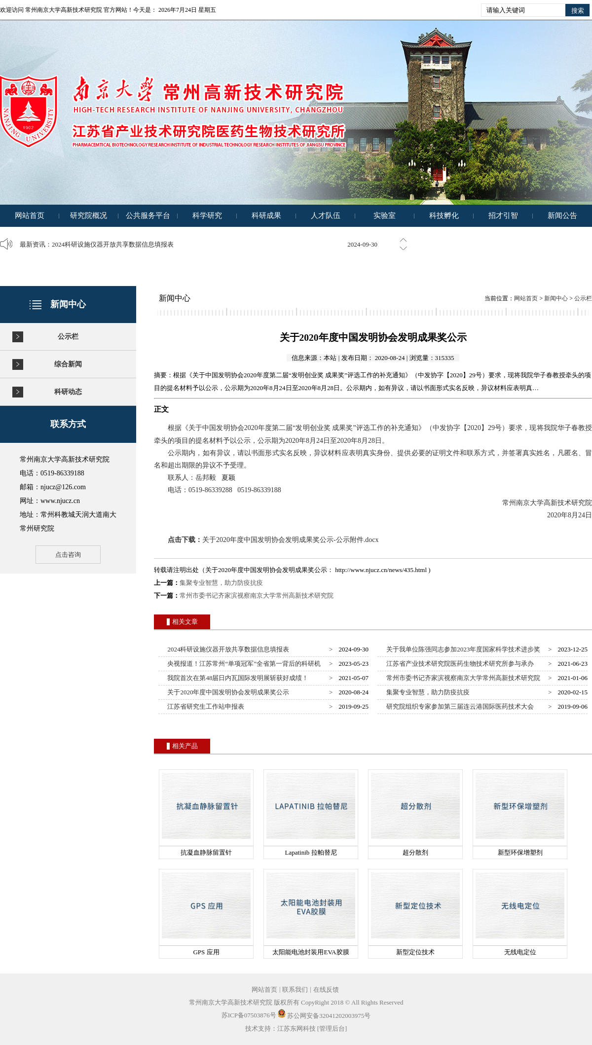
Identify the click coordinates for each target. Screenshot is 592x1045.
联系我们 (295, 989)
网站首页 (29, 215)
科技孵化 (444, 215)
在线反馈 (326, 989)
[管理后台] (332, 1028)
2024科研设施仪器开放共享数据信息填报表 (113, 244)
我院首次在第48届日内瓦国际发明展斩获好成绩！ (236, 678)
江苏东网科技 (296, 1028)
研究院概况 (88, 215)
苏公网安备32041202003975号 (324, 1015)
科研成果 (266, 215)
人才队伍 (325, 215)
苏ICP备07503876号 (249, 1015)
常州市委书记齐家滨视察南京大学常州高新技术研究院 (256, 595)
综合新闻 (68, 364)
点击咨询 (68, 554)
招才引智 (503, 215)
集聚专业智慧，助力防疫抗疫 (221, 582)
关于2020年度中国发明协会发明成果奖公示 (227, 692)
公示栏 (68, 336)
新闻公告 (562, 215)
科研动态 (68, 392)
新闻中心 (556, 298)
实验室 (384, 215)
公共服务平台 (148, 215)
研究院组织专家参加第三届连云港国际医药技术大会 (458, 706)
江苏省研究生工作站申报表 (204, 706)
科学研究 (207, 215)
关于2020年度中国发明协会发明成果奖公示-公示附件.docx (290, 539)
